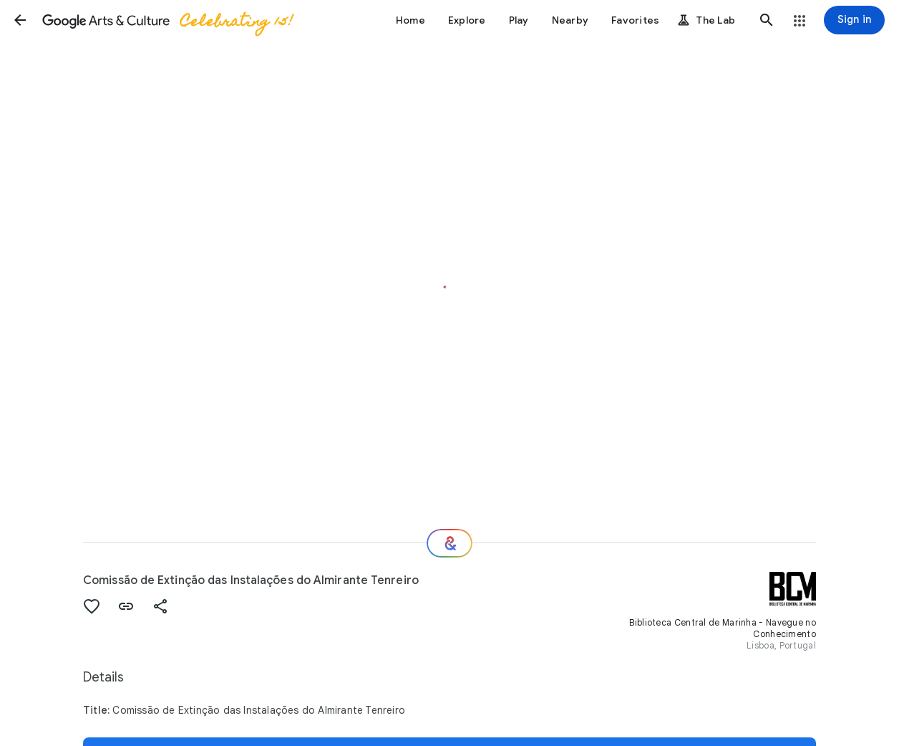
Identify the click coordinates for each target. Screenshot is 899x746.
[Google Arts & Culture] (166, 20)
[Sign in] (854, 20)
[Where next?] (449, 543)
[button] (20, 20)
